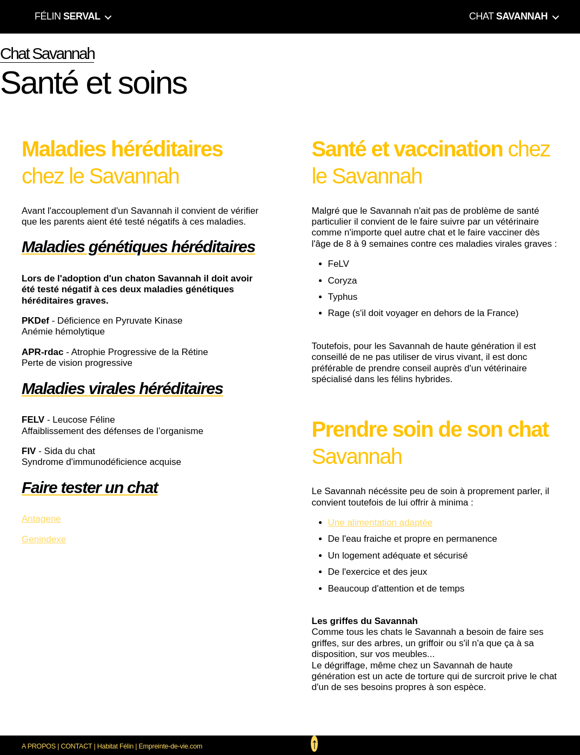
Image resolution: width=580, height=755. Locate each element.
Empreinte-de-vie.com (170, 746)
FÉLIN (67, 16)
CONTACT (76, 746)
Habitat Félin (115, 746)
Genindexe (44, 539)
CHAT (508, 16)
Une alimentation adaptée (380, 522)
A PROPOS (39, 746)
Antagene (41, 519)
